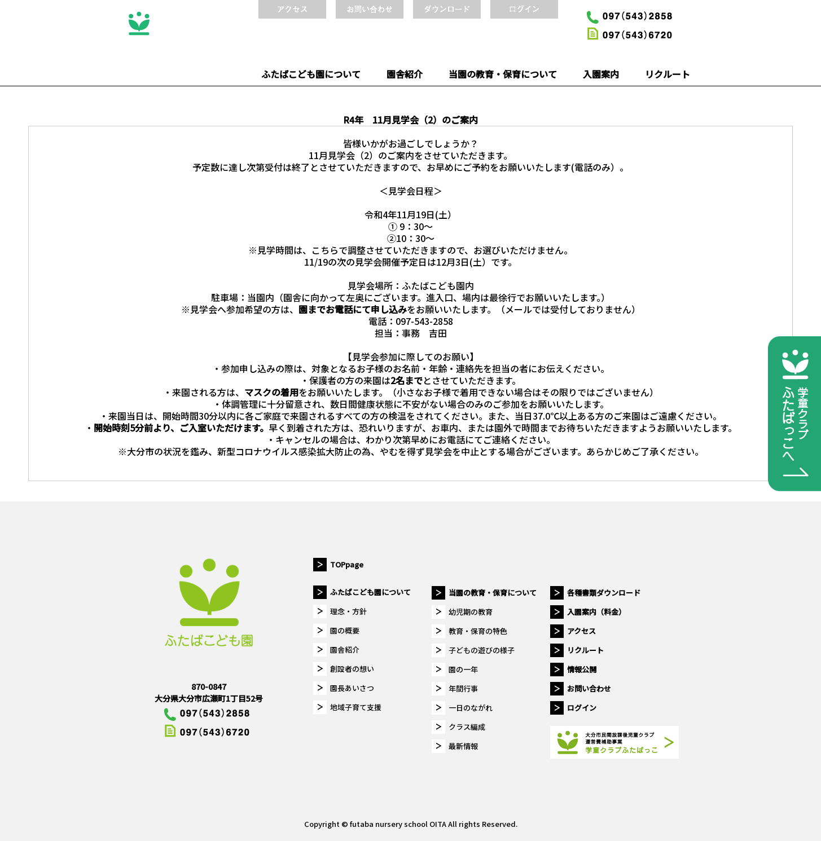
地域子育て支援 (355, 707)
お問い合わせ (589, 688)
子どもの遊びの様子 (482, 650)
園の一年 (463, 669)
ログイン (581, 707)
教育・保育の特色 (478, 631)
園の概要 (344, 630)
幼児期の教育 (471, 611)
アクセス (581, 631)
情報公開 (581, 669)
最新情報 (463, 746)
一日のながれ (471, 707)
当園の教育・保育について (503, 74)
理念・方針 (348, 611)
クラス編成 (467, 726)
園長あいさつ (352, 688)
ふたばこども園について (311, 74)
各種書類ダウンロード (603, 592)
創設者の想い (352, 668)
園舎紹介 (405, 74)
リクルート (667, 74)
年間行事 (463, 688)
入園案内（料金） (596, 611)
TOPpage (346, 564)
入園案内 (601, 74)
